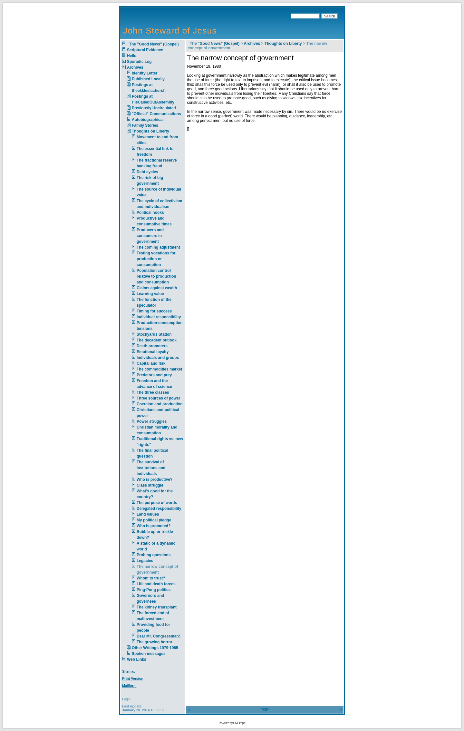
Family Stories (145, 125)
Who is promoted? (153, 526)
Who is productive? (154, 479)
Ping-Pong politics (153, 590)
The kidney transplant (157, 607)
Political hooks (150, 212)
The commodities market (159, 369)
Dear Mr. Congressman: (158, 636)
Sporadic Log (139, 61)
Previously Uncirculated (154, 108)
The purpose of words (157, 502)
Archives (135, 67)
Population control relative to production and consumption (156, 276)
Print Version (132, 678)
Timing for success (154, 311)
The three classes (153, 392)
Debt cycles (147, 172)
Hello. (132, 56)
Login (126, 699)
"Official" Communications (156, 114)
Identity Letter (144, 73)
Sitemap (128, 671)
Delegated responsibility (159, 508)
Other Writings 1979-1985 (155, 648)
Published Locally (148, 79)
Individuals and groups (158, 357)
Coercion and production (160, 404)
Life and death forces (156, 584)
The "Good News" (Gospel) (153, 44)
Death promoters (152, 346)
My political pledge (154, 520)
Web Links (136, 659)
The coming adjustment (158, 247)
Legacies (145, 560)
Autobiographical (148, 119)
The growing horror (154, 642)
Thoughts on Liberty (150, 131)
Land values (148, 514)
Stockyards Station (154, 334)
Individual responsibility (159, 317)
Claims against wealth (157, 288)
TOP (264, 709)
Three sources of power (158, 398)
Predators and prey (154, 375)
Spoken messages (149, 653)
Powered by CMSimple (232, 723)
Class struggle (150, 485)
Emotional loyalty (153, 352)
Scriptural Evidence (145, 50)
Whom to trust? (151, 578)
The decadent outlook (157, 340)
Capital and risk (151, 363)
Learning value (150, 293)
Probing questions (153, 555)
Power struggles (152, 421)
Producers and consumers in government (150, 236)
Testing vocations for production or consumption (156, 259)
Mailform (129, 685)
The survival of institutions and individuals (151, 468)
